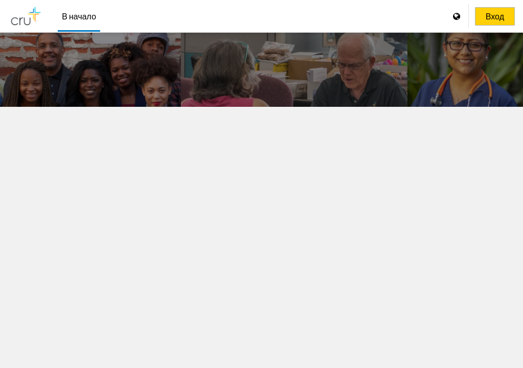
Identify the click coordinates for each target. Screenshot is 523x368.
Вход (495, 16)
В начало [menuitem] (79, 16)
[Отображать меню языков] (457, 16)
